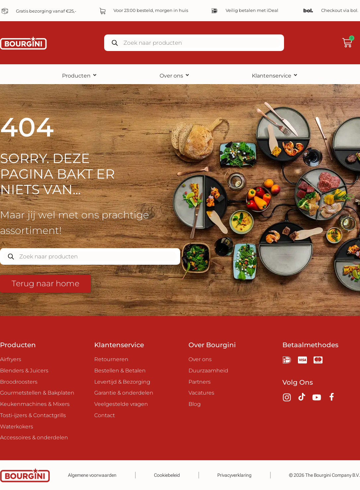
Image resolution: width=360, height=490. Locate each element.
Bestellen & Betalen (120, 370)
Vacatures (201, 393)
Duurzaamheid (208, 370)
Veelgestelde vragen (121, 404)
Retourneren (111, 359)
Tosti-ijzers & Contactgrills (33, 415)
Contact (104, 415)
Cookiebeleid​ (167, 475)
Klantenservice (275, 76)
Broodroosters (18, 382)
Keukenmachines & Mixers (35, 404)
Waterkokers (16, 427)
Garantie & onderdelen (123, 393)
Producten (79, 76)
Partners (199, 382)
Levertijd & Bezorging (122, 382)
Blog (194, 404)
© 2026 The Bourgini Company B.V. (324, 475)
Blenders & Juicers (24, 370)
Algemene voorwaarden (92, 475)
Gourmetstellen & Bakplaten (37, 393)
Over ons (175, 76)
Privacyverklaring (234, 475)
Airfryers (10, 359)
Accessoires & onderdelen (34, 438)
